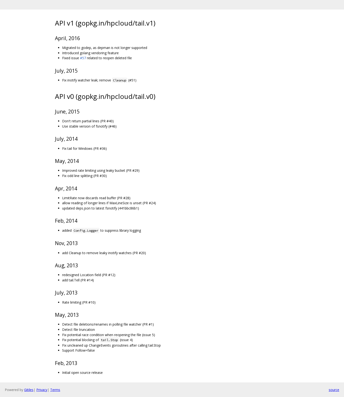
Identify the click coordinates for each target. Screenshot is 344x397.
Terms (55, 389)
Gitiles (28, 389)
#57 (83, 58)
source (334, 389)
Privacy (41, 389)
